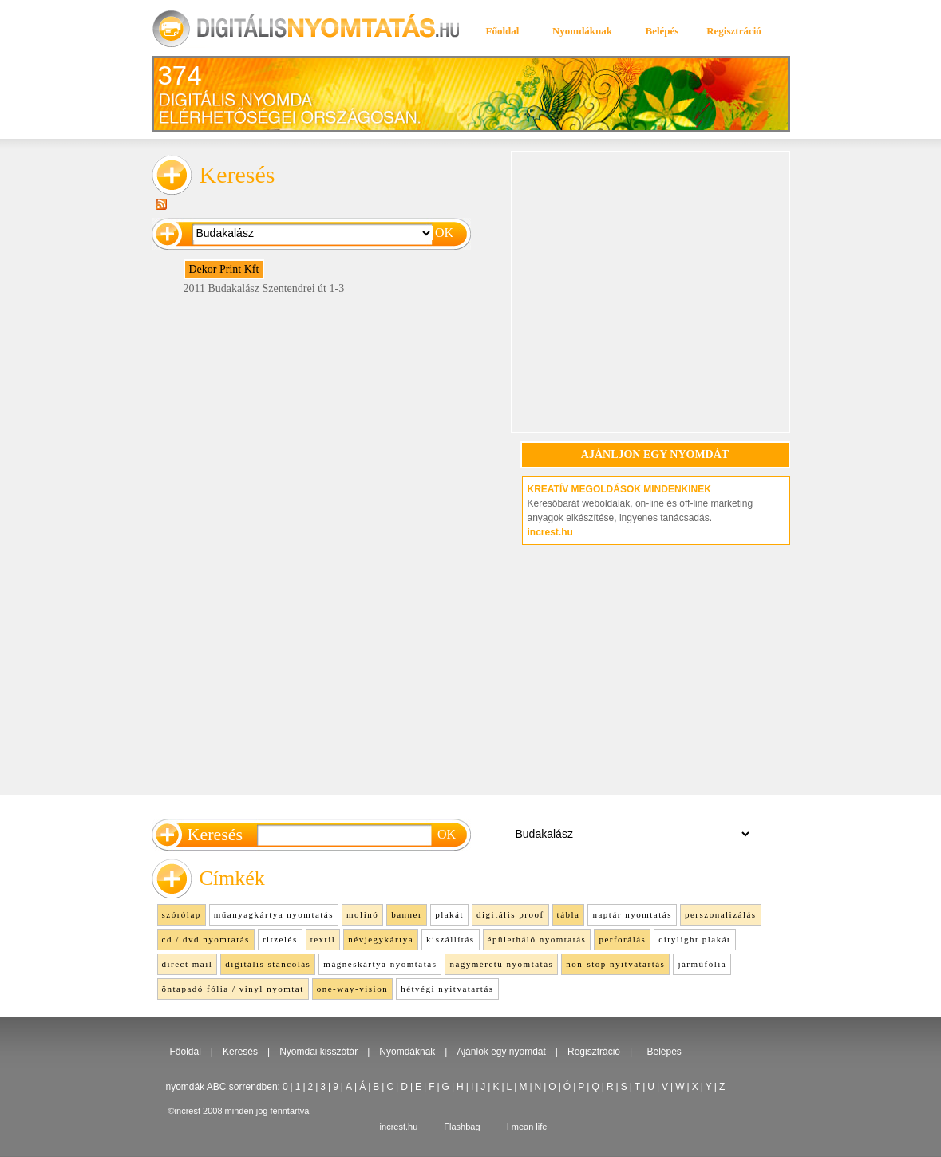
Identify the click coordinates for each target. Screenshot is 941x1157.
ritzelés (280, 939)
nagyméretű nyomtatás (501, 964)
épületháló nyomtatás (537, 939)
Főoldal (503, 31)
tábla (568, 914)
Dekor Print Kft (224, 269)
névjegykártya (380, 939)
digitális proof (510, 914)
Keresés (240, 1051)
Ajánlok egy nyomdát (501, 1051)
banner (406, 914)
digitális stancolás (267, 964)
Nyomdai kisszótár (318, 1051)
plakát (449, 914)
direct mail (187, 964)
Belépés (662, 31)
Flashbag (462, 1126)
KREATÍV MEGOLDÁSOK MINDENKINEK (619, 489)
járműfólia (702, 964)
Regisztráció (733, 31)
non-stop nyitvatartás (615, 964)
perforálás (622, 939)
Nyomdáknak (582, 31)
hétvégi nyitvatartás (447, 988)
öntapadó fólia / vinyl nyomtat (233, 988)
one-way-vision (352, 988)
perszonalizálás (721, 914)
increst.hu (550, 532)
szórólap (181, 914)
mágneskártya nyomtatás (380, 964)
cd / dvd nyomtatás (206, 939)
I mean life (527, 1126)
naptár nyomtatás (631, 914)
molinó (362, 914)
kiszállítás (450, 939)
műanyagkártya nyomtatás (274, 914)
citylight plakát (694, 939)
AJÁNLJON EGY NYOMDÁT (655, 454)
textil (323, 939)
